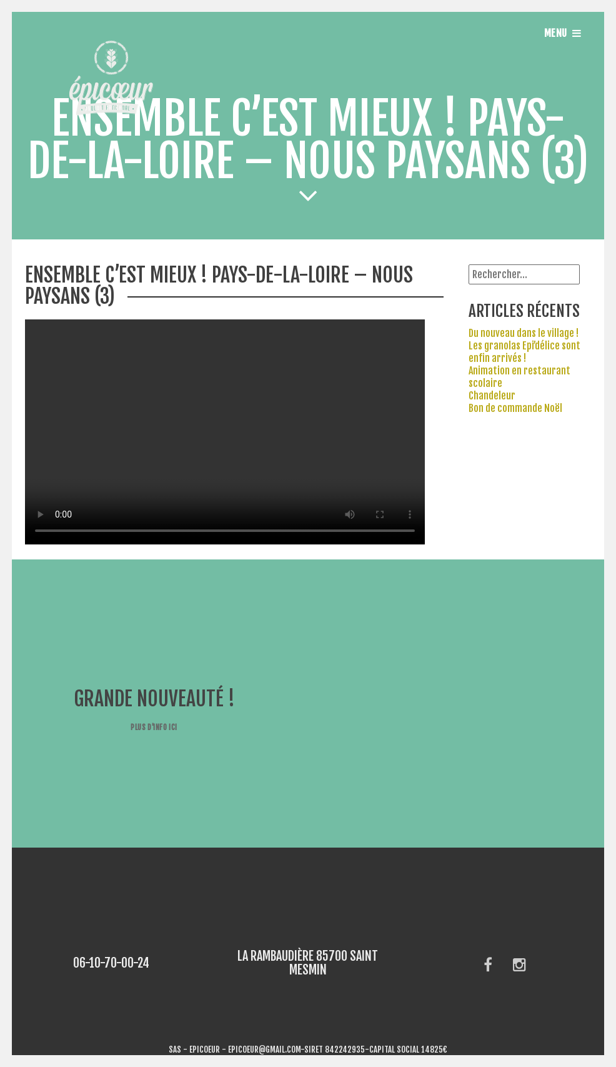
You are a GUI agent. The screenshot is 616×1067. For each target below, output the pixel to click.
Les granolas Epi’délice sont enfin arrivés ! (524, 351)
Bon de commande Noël (515, 408)
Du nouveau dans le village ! (524, 333)
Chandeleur (492, 395)
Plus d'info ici (154, 727)
